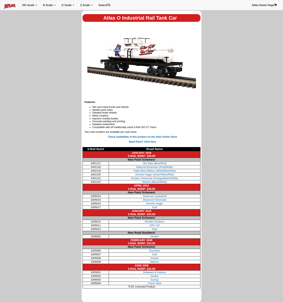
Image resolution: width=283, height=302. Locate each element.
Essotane (154, 250)
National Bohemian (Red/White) (154, 167)
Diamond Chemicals (154, 199)
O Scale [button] (68, 5)
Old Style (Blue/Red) (154, 163)
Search (104, 5)
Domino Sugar (154, 203)
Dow (154, 229)
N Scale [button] (49, 5)
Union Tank (154, 283)
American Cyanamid (154, 196)
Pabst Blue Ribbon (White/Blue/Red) (154, 170)
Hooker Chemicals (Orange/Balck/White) (154, 178)
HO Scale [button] (29, 5)
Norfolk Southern (154, 221)
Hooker (154, 236)
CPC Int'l (155, 225)
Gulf (154, 207)
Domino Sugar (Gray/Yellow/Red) (154, 174)
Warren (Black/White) (154, 181)
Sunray (155, 279)
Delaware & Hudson (154, 272)
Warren (154, 261)
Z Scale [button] (86, 5)
